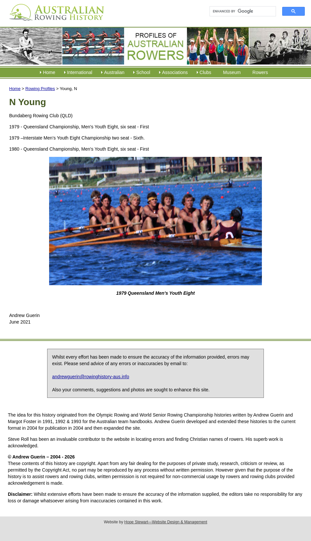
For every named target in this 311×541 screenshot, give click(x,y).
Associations (175, 72)
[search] (240, 11)
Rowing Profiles (40, 88)
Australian (114, 72)
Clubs (205, 72)
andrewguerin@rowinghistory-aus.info (90, 376)
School (143, 72)
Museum (232, 72)
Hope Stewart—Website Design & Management (165, 522)
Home (49, 72)
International (79, 72)
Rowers (260, 72)
